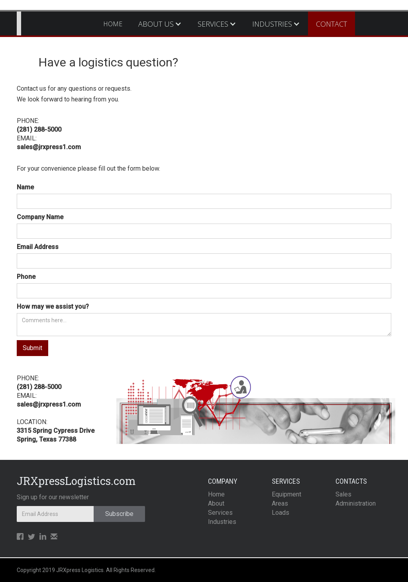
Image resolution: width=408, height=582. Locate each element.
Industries (222, 522)
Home (216, 494)
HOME (112, 23)
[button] (160, 24)
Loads (280, 512)
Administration (355, 503)
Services (220, 512)
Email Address (38, 247)
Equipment (286, 494)
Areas (280, 503)
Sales (343, 494)
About (216, 503)
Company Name (40, 217)
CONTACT (331, 24)
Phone (26, 276)
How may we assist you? (53, 306)
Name (25, 187)
